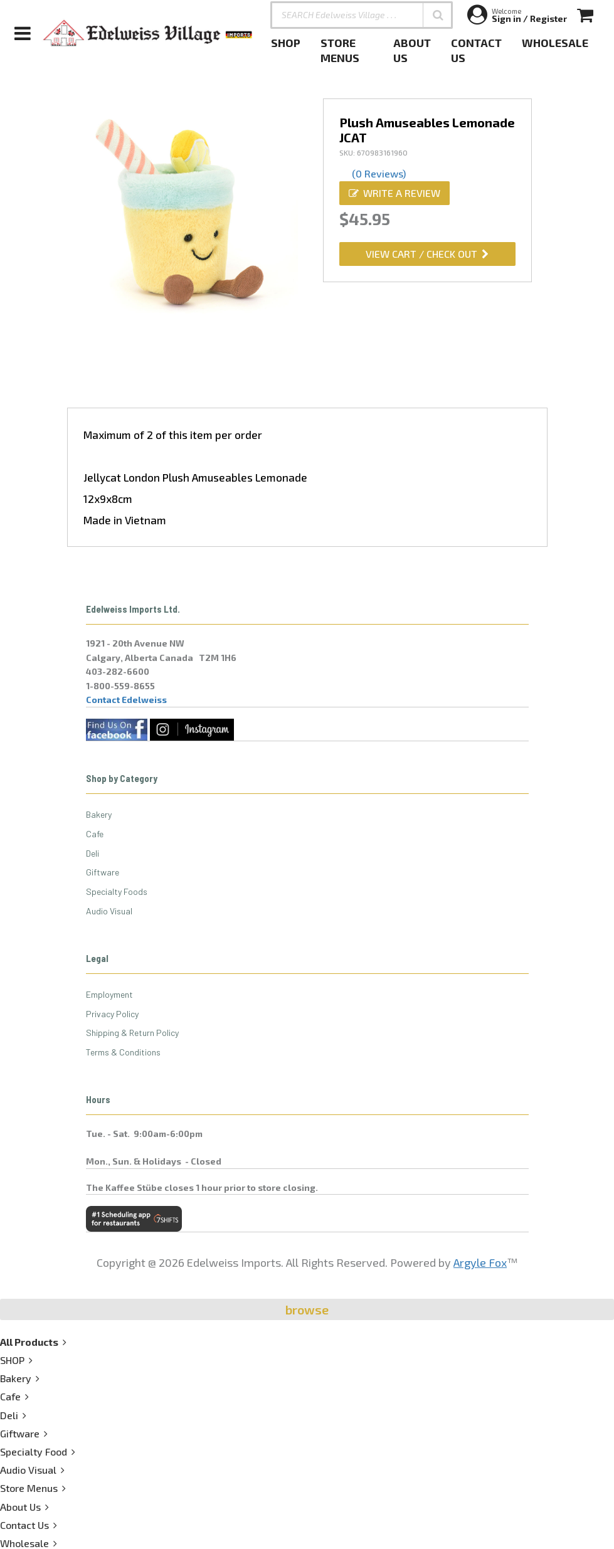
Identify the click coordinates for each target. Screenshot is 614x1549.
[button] (438, 15)
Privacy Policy (112, 1013)
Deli (92, 853)
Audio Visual (109, 911)
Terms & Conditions (123, 1052)
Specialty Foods (116, 891)
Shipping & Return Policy (132, 1032)
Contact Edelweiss (126, 699)
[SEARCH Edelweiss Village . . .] (361, 15)
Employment (109, 994)
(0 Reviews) (379, 173)
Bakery (99, 814)
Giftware (102, 872)
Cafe (94, 833)
